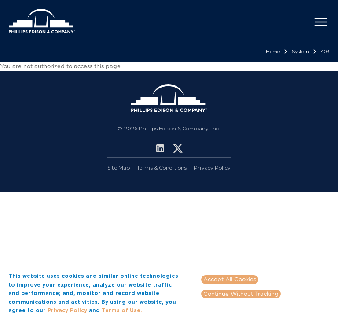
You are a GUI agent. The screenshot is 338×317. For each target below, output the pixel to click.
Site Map (118, 167)
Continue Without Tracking (241, 294)
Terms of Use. (122, 310)
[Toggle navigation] (321, 22)
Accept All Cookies (229, 279)
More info (157, 310)
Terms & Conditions (162, 167)
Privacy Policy (212, 167)
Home (273, 51)
